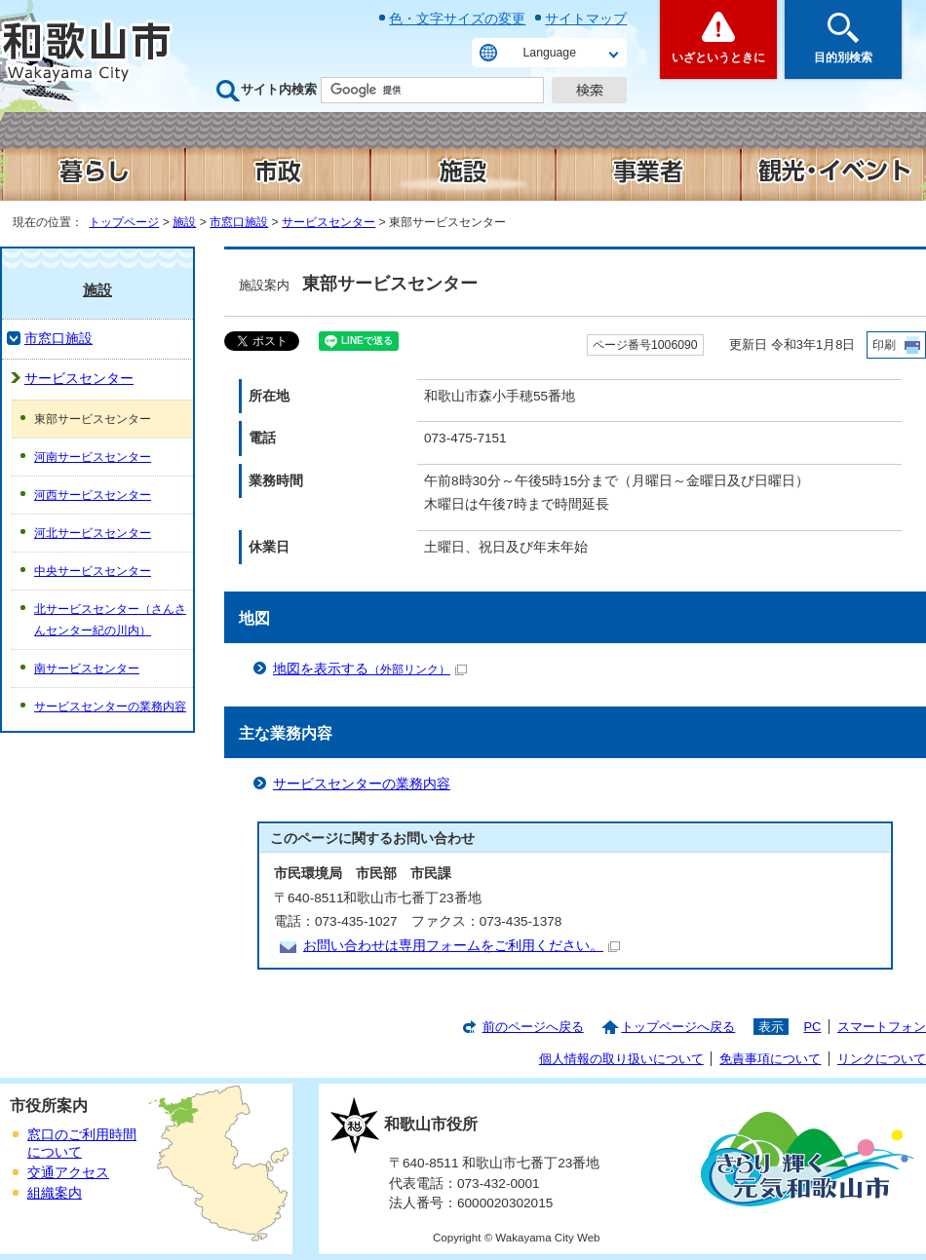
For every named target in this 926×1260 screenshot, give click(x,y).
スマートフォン (881, 1026)
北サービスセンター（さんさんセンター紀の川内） (110, 619)
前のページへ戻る (533, 1026)
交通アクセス (68, 1172)
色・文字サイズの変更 (457, 18)
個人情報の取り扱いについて (621, 1058)
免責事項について (770, 1058)
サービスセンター (328, 222)
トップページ (124, 222)
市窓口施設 (239, 222)
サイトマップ (586, 18)
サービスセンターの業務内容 (361, 784)
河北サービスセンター (92, 533)
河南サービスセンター (92, 457)
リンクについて (881, 1058)
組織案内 (54, 1193)
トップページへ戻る (678, 1026)
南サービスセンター (86, 668)
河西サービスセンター (92, 495)
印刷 (884, 345)
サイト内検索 (279, 89)
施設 (184, 222)
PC (812, 1026)
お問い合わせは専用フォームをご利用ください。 (461, 945)
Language (549, 52)
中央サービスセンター (92, 571)
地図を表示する (370, 669)
